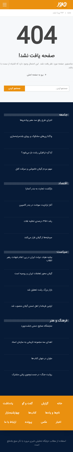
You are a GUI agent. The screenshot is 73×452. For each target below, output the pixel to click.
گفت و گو (27, 403)
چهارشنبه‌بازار (12, 413)
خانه (59, 403)
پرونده (28, 422)
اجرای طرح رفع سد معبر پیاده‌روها (36, 120)
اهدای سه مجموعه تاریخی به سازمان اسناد (32, 342)
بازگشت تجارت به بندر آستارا (38, 189)
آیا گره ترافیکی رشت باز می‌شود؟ (36, 153)
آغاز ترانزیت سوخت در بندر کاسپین (35, 205)
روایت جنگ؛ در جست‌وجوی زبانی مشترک (32, 375)
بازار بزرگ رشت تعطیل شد (39, 290)
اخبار (58, 422)
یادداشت (8, 403)
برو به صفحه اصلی (36, 75)
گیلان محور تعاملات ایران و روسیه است (33, 274)
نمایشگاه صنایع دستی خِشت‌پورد (36, 326)
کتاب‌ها (32, 413)
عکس (44, 422)
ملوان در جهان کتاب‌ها (41, 358)
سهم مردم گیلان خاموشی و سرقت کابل (34, 169)
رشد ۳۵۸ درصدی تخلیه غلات (38, 221)
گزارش (44, 403)
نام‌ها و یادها (52, 413)
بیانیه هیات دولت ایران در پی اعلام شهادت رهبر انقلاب (29, 259)
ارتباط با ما (10, 422)
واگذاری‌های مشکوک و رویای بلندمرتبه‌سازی (31, 136)
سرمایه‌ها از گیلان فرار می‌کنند (38, 238)
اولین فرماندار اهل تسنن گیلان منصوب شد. (31, 306)
